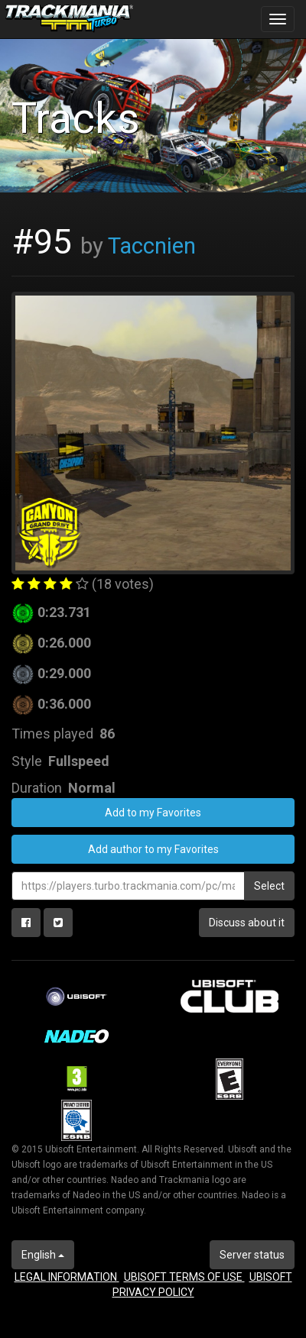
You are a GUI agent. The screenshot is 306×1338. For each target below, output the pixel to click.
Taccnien (152, 246)
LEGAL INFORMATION (67, 1277)
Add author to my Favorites (153, 849)
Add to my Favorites (153, 812)
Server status (252, 1255)
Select (269, 886)
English (42, 1255)
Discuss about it (247, 922)
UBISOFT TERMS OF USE (184, 1277)
